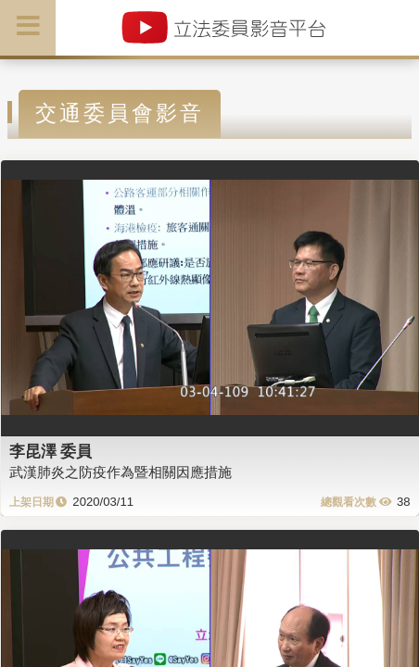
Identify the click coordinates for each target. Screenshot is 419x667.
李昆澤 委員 (51, 451)
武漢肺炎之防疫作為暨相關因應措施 (120, 472)
